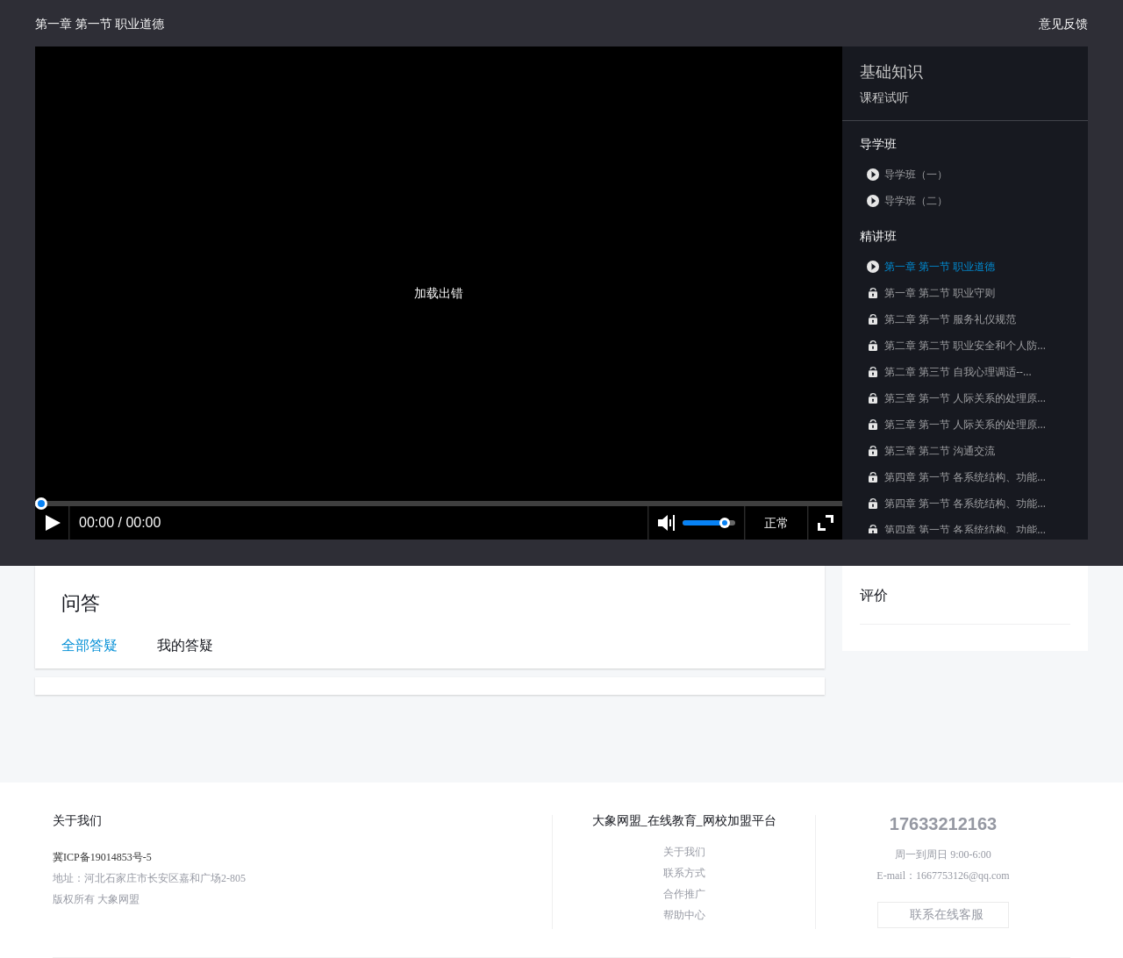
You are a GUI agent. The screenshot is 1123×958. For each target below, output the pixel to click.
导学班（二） (907, 200)
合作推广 (684, 894)
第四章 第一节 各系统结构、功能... (956, 476)
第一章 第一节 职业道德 (931, 266)
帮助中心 (684, 915)
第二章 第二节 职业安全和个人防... (956, 345)
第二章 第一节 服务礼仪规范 (941, 318)
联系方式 (684, 873)
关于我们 (684, 852)
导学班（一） (907, 174)
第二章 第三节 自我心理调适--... (949, 371)
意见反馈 (1063, 23)
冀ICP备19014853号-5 (102, 857)
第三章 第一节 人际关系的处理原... (956, 397)
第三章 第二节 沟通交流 (931, 450)
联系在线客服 (947, 914)
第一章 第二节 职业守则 (931, 292)
